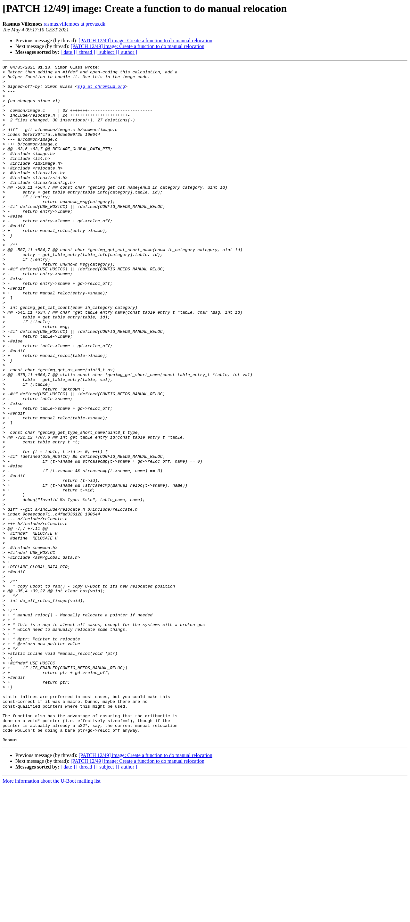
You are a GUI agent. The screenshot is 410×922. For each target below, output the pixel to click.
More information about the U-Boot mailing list (52, 916)
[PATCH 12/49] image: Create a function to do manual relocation (145, 40)
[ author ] (127, 52)
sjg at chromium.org (101, 91)
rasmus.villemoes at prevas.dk (74, 24)
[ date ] (68, 52)
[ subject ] (106, 52)
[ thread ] (85, 52)
